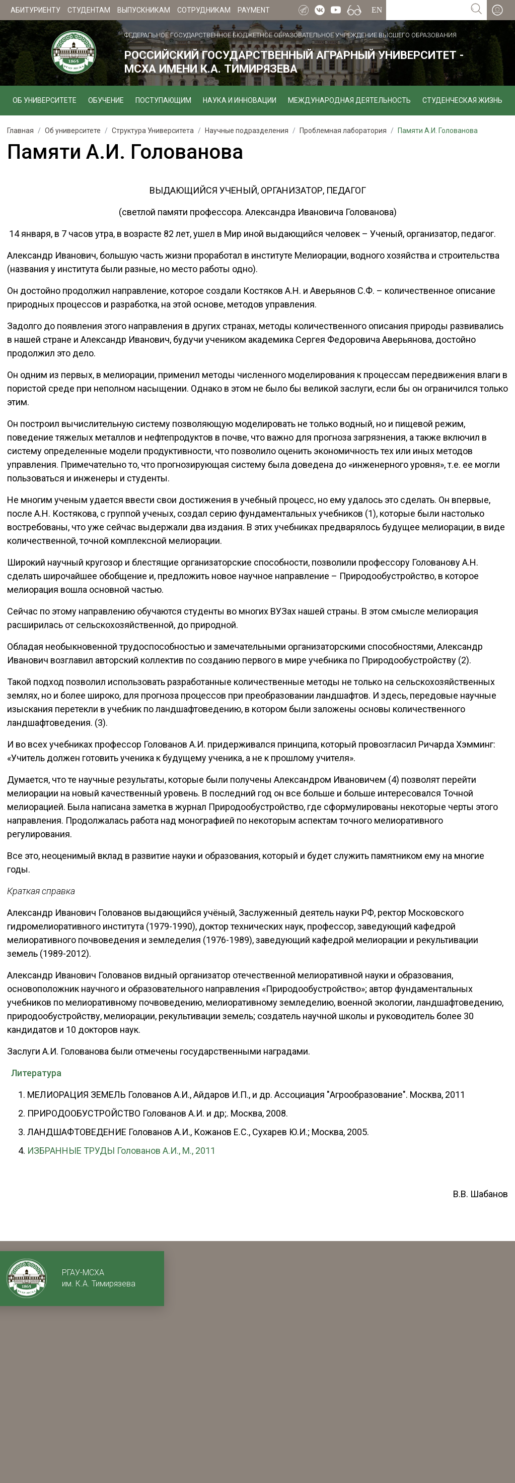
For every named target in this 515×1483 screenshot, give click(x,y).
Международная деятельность (349, 100)
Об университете (45, 100)
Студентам (88, 10)
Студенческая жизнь (462, 100)
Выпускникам (143, 10)
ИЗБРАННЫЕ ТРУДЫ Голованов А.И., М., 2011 (121, 1150)
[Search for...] (426, 10)
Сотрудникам (204, 10)
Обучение (106, 100)
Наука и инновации (239, 100)
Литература (36, 1073)
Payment (254, 10)
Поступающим (163, 100)
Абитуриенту (35, 10)
